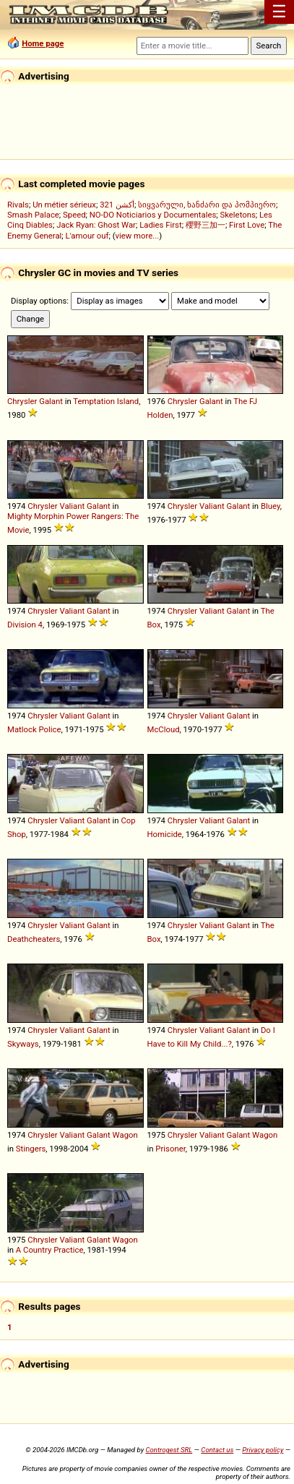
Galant (51, 401)
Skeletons (238, 215)
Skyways (23, 1044)
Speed (74, 215)
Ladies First (160, 225)
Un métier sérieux (64, 205)
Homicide (164, 834)
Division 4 (25, 624)
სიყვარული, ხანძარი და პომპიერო (207, 205)
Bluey (270, 506)
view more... (138, 236)
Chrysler (22, 401)
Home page (43, 43)
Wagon (125, 1135)
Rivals (18, 205)
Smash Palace (33, 215)
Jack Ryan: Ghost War (96, 225)
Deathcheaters (33, 939)
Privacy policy (262, 1450)
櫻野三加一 (205, 225)
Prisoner (170, 1149)
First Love (246, 225)
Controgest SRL (168, 1450)
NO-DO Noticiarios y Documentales (153, 215)
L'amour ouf (87, 236)
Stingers (31, 1149)
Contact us (217, 1450)
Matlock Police (34, 729)
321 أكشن (117, 205)
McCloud (163, 729)
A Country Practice (50, 1250)
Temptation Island (106, 401)
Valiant (72, 506)
